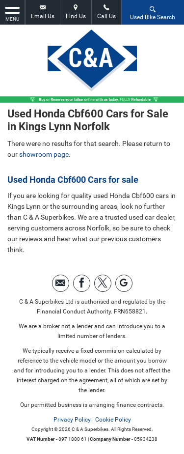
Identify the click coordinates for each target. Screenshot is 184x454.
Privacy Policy (72, 419)
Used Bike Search (152, 12)
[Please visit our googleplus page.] (123, 283)
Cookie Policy (113, 419)
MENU (12, 13)
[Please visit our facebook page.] (81, 283)
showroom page (44, 154)
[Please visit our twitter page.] (102, 283)
